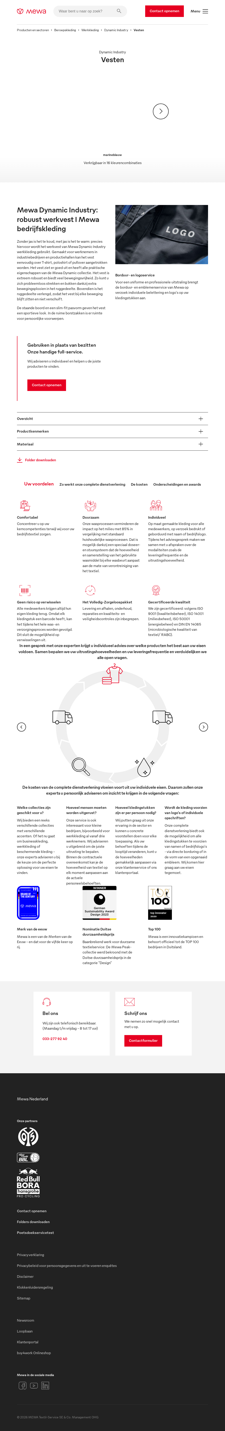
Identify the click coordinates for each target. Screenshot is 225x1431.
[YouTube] (34, 1385)
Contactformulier (143, 1040)
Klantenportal (27, 1342)
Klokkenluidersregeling (35, 1287)
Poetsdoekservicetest (35, 1232)
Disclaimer (25, 1276)
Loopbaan (25, 1331)
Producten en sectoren (33, 30)
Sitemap (23, 1298)
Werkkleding (90, 30)
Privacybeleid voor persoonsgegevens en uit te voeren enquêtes (67, 1265)
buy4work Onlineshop (34, 1353)
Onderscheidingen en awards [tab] (177, 484)
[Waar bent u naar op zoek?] (90, 11)
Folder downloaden (35, 460)
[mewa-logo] (31, 11)
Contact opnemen (164, 11)
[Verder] (161, 111)
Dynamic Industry (116, 30)
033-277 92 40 (55, 1038)
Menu (199, 11)
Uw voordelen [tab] (39, 483)
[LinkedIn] (45, 1385)
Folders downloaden (33, 1221)
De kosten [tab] (139, 484)
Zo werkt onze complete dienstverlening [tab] (92, 484)
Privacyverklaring (30, 1254)
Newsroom (25, 1320)
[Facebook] (22, 1385)
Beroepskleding (65, 30)
